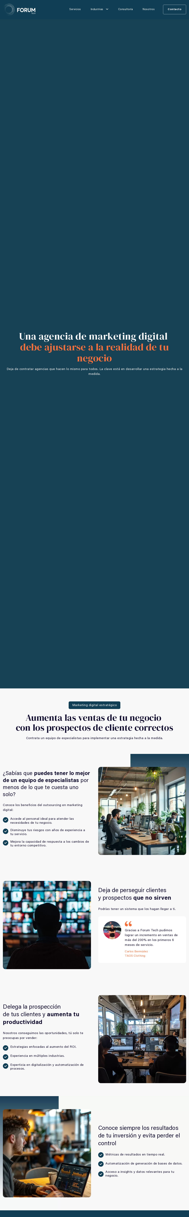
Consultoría (125, 9)
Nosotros (149, 9)
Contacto (174, 9)
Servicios (75, 9)
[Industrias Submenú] (107, 9)
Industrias (97, 9)
